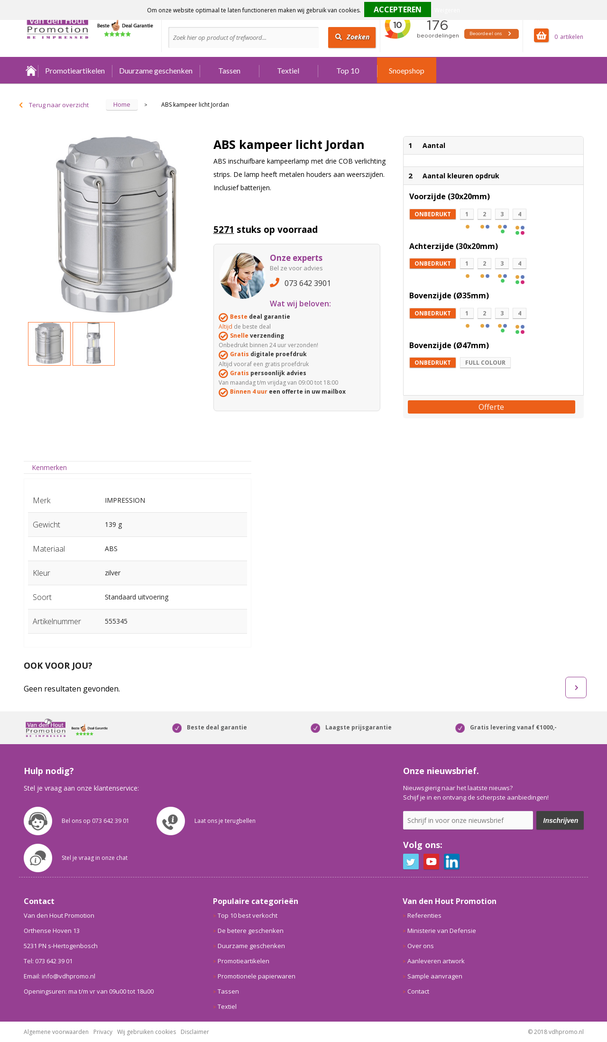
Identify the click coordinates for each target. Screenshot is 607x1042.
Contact (418, 991)
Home (31, 70)
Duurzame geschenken (156, 70)
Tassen (229, 70)
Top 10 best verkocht (247, 915)
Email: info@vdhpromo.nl (59, 976)
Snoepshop (406, 70)
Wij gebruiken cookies (146, 1032)
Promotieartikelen (75, 70)
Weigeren (447, 10)
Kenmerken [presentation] (49, 467)
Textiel (288, 70)
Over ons (420, 945)
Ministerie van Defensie (441, 930)
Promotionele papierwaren (256, 976)
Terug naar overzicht (59, 105)
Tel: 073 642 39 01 (48, 961)
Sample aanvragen (434, 976)
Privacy (102, 1032)
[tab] (49, 467)
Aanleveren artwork (436, 961)
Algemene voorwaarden (56, 1032)
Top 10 (347, 70)
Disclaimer (195, 1032)
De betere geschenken (251, 930)
